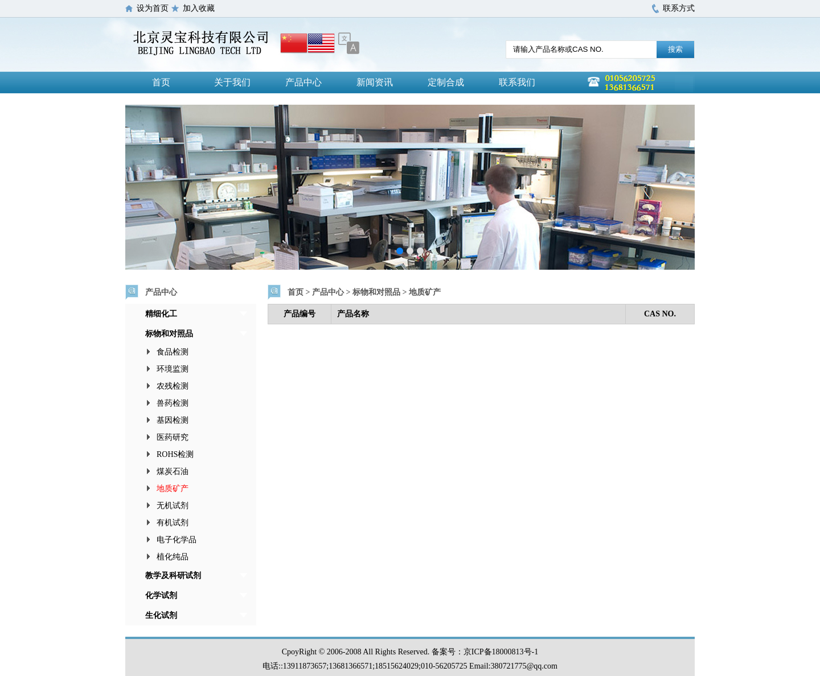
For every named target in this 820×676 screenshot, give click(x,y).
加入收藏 (199, 8)
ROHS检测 (175, 454)
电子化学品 (176, 539)
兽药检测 (172, 403)
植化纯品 (172, 557)
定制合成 (446, 82)
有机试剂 (172, 522)
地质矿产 (172, 488)
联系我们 (517, 82)
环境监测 (172, 369)
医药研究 (172, 437)
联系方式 (679, 8)
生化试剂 (161, 615)
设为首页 (153, 8)
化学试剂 (161, 595)
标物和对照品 (169, 333)
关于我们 (232, 82)
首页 (161, 82)
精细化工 (161, 314)
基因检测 (172, 420)
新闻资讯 (374, 82)
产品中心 (303, 82)
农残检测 (172, 386)
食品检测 (172, 352)
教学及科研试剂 (173, 575)
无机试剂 (172, 505)
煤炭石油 (172, 471)
